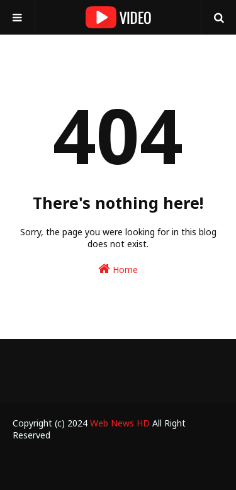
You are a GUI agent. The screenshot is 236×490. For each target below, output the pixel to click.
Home (118, 269)
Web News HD (120, 423)
